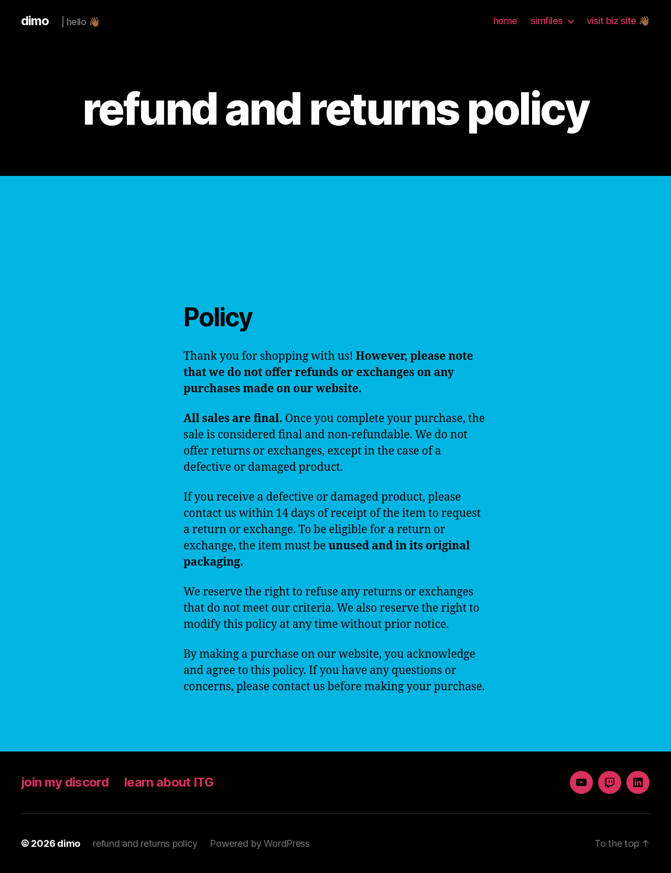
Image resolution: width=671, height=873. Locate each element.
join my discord (65, 782)
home (505, 20)
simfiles (547, 20)
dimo (35, 21)
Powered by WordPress (260, 843)
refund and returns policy (145, 843)
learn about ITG (168, 782)
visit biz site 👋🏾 (618, 20)
